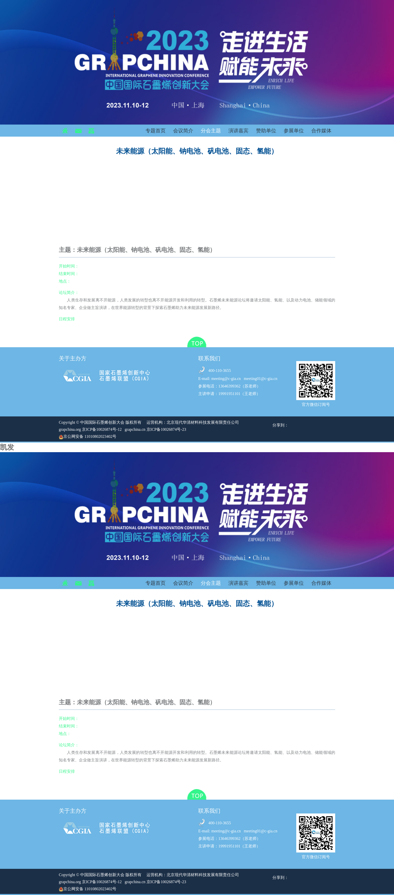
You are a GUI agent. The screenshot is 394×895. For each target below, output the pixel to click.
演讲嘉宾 (238, 130)
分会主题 (211, 130)
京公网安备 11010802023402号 (87, 436)
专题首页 (155, 130)
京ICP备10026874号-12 (102, 429)
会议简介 (183, 130)
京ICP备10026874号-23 (166, 429)
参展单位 (294, 130)
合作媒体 (321, 130)
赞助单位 (266, 130)
